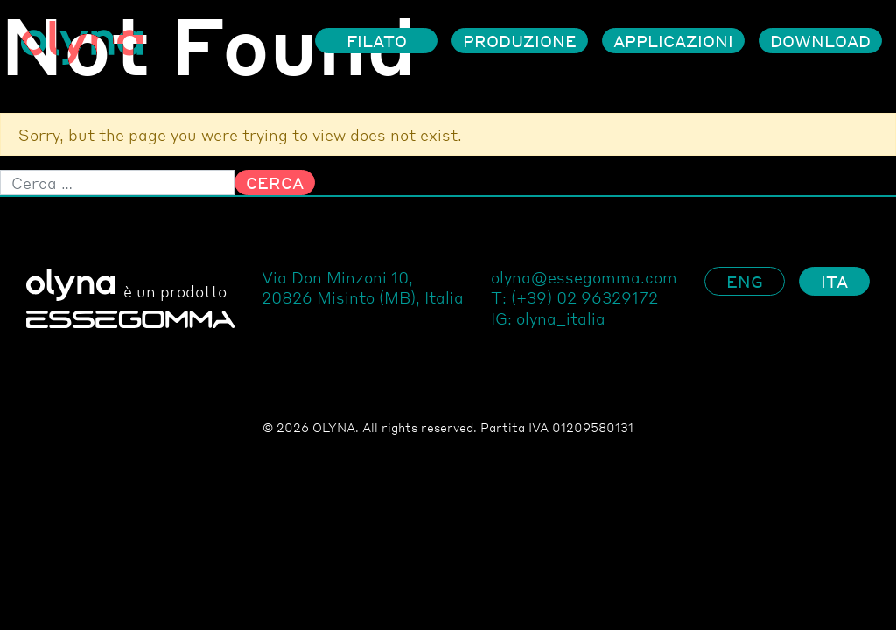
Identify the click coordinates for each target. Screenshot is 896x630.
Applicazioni (673, 41)
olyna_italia (561, 318)
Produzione (520, 41)
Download (820, 41)
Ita (834, 281)
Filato (376, 41)
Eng (744, 281)
